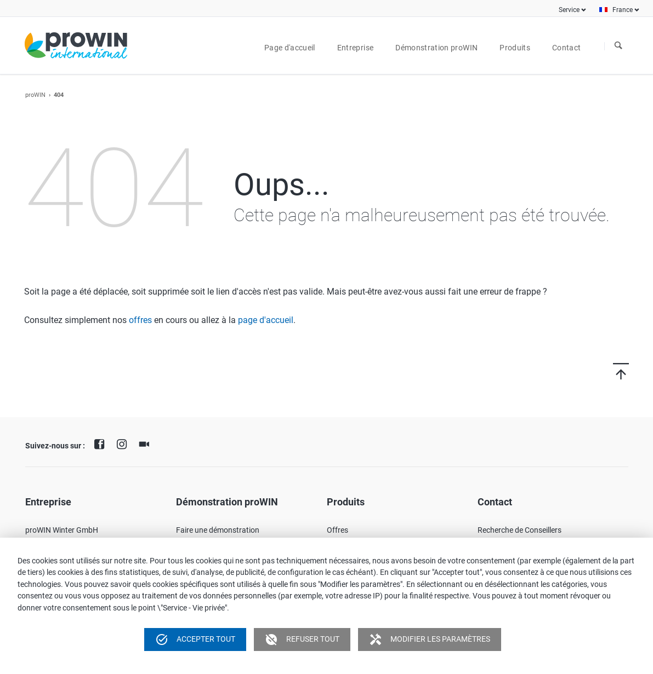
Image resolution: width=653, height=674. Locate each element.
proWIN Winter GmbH (61, 530)
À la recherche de (618, 46)
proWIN (35, 95)
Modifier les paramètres (429, 639)
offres (140, 320)
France (622, 10)
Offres (337, 530)
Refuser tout (302, 639)
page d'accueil (265, 320)
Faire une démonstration (217, 530)
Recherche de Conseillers (519, 530)
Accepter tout (195, 639)
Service (569, 10)
